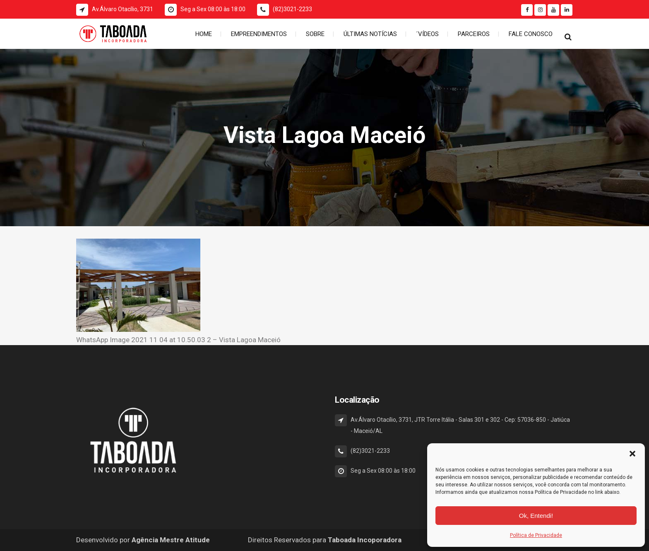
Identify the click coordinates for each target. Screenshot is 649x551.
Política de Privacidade (536, 535)
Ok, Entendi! (536, 515)
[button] (632, 454)
